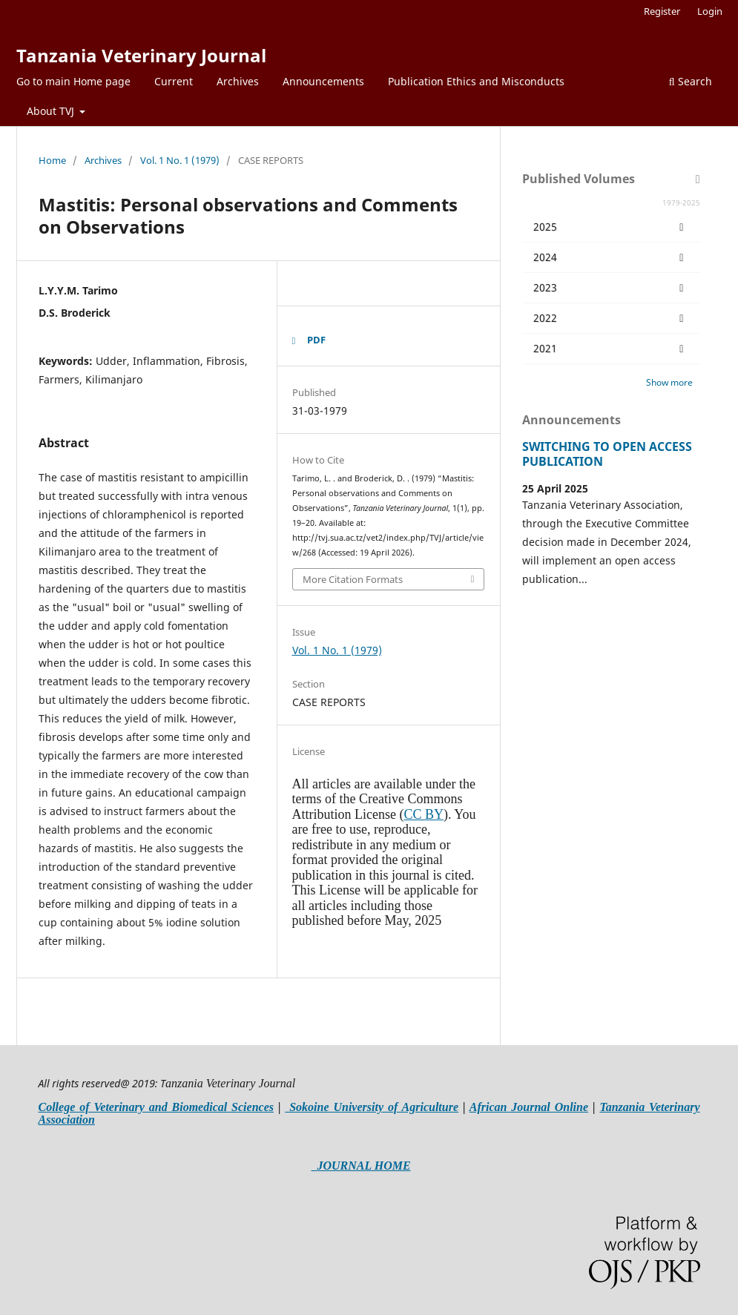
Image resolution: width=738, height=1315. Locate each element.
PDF (316, 339)
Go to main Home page (73, 81)
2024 (611, 257)
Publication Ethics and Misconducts (476, 81)
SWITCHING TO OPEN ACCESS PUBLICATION (607, 453)
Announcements (323, 81)
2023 (611, 287)
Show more (669, 382)
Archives (238, 81)
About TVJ (52, 111)
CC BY (423, 814)
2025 (611, 227)
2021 (611, 348)
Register (662, 11)
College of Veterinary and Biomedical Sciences (156, 1107)
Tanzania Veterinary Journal (141, 55)
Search (690, 81)
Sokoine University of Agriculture (371, 1107)
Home (52, 160)
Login (709, 11)
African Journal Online (529, 1107)
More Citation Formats (353, 579)
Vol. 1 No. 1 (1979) (180, 160)
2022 (611, 318)
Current (173, 81)
